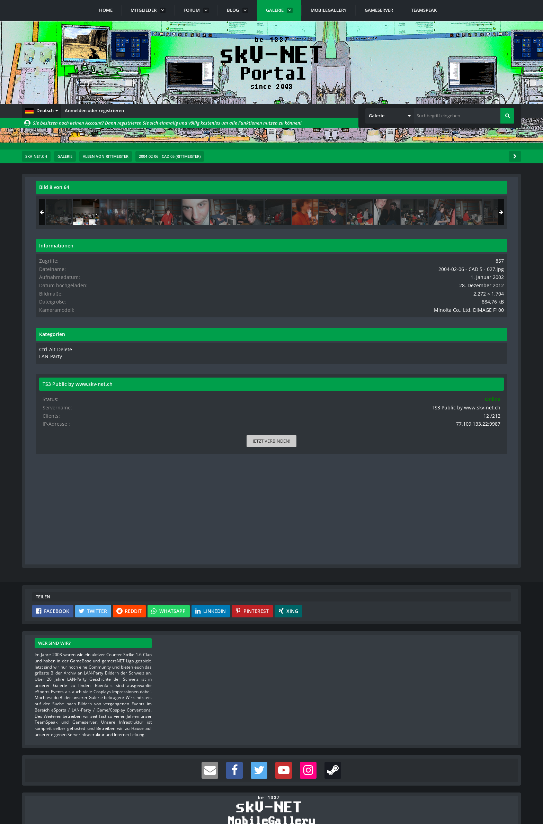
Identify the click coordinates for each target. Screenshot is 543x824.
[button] (41, 111)
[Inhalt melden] (377, 504)
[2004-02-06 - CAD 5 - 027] (464, 212)
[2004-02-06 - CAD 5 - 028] (492, 212)
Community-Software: (271, 807)
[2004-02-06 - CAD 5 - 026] (437, 212)
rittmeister (77, 202)
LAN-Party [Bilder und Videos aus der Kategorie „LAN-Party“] (427, 360)
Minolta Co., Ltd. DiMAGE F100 (476, 315)
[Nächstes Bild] (376, 350)
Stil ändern (503, 793)
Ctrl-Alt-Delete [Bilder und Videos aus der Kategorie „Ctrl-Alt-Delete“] (431, 354)
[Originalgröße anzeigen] (374, 191)
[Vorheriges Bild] (43, 350)
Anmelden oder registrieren (94, 110)
